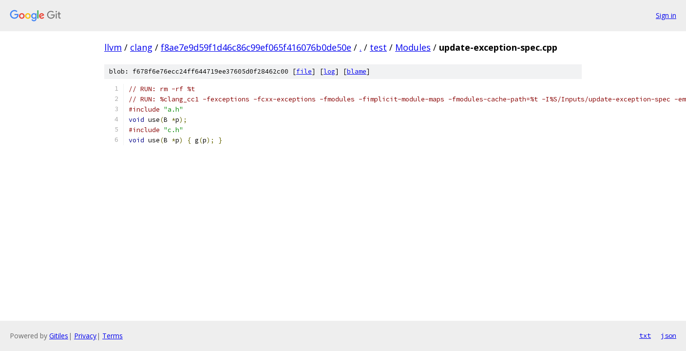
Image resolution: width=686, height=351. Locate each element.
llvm (113, 47)
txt (645, 335)
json (668, 335)
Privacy (85, 335)
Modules (413, 47)
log (329, 71)
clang (141, 47)
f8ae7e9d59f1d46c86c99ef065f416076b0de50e (256, 47)
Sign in (666, 15)
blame (356, 71)
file (304, 71)
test (378, 47)
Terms (112, 335)
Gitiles (58, 335)
